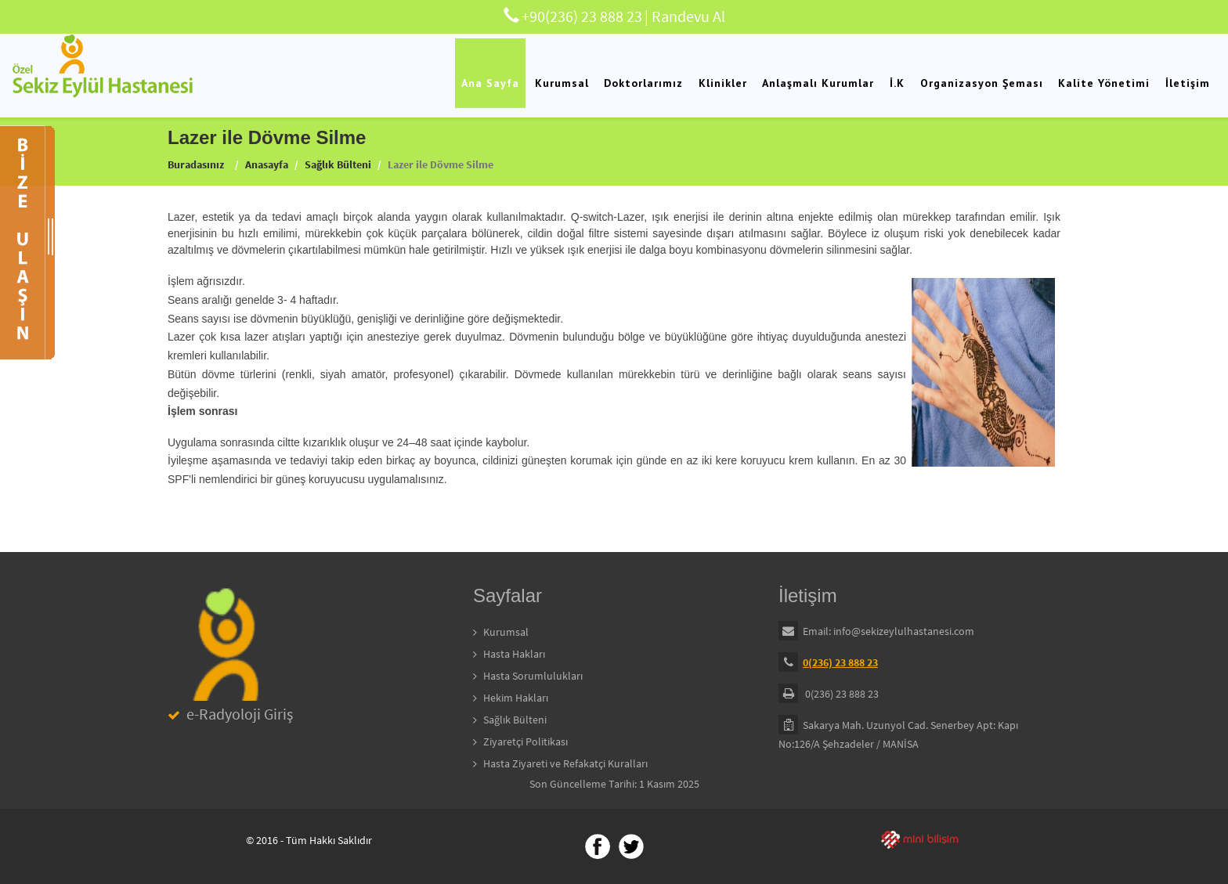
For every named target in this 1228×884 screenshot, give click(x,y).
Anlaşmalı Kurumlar (818, 83)
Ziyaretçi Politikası (525, 741)
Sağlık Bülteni (338, 164)
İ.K (897, 83)
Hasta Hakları (514, 654)
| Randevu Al (685, 16)
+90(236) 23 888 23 (582, 16)
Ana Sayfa (490, 83)
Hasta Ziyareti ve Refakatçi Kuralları (565, 763)
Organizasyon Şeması (981, 83)
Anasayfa (266, 164)
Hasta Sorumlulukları (533, 676)
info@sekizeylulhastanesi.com (903, 631)
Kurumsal (562, 83)
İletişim (1187, 83)
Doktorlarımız (643, 83)
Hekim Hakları (515, 698)
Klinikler (723, 83)
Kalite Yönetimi (1104, 83)
